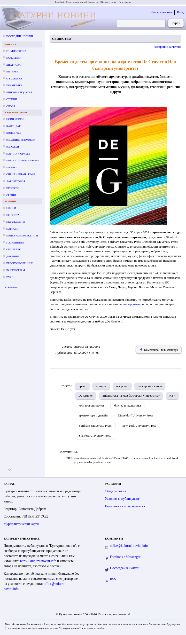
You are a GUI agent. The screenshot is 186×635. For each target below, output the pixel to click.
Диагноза (13, 64)
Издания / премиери (20, 139)
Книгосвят (93, 1)
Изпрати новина (161, 12)
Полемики (14, 57)
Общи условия (115, 491)
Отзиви (11, 99)
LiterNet (59, 1)
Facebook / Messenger (125, 557)
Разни (10, 276)
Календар (13, 126)
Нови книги (14, 119)
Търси (175, 23)
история (101, 386)
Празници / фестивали (22, 160)
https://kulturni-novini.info (38, 561)
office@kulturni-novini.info (129, 546)
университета (132, 304)
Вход (180, 12)
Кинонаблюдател (19, 92)
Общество (13, 249)
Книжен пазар (109, 1)
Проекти (12, 188)
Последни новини (19, 36)
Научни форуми (18, 153)
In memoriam (15, 270)
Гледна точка (16, 50)
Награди (12, 228)
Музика (11, 167)
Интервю (12, 71)
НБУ (172, 395)
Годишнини (15, 242)
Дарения (12, 256)
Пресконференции (19, 263)
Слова (10, 106)
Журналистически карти (21, 524)
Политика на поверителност (125, 506)
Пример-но (14, 85)
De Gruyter (85, 395)
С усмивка (14, 78)
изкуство (122, 386)
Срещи (11, 195)
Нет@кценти (15, 221)
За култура (125, 1)
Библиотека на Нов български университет (131, 395)
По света (12, 214)
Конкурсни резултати (22, 235)
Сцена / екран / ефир (20, 174)
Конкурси (13, 132)
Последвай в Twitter (124, 568)
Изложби (12, 146)
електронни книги (150, 386)
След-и (11, 207)
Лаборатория (15, 181)
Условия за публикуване (122, 499)
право (82, 386)
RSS (113, 579)
